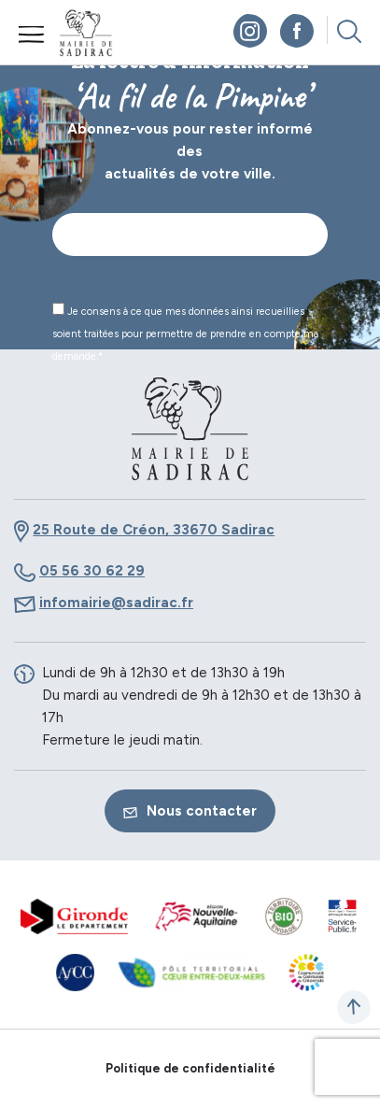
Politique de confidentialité (190, 1068)
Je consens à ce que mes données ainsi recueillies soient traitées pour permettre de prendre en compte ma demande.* (185, 332)
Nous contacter (190, 811)
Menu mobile (32, 34)
